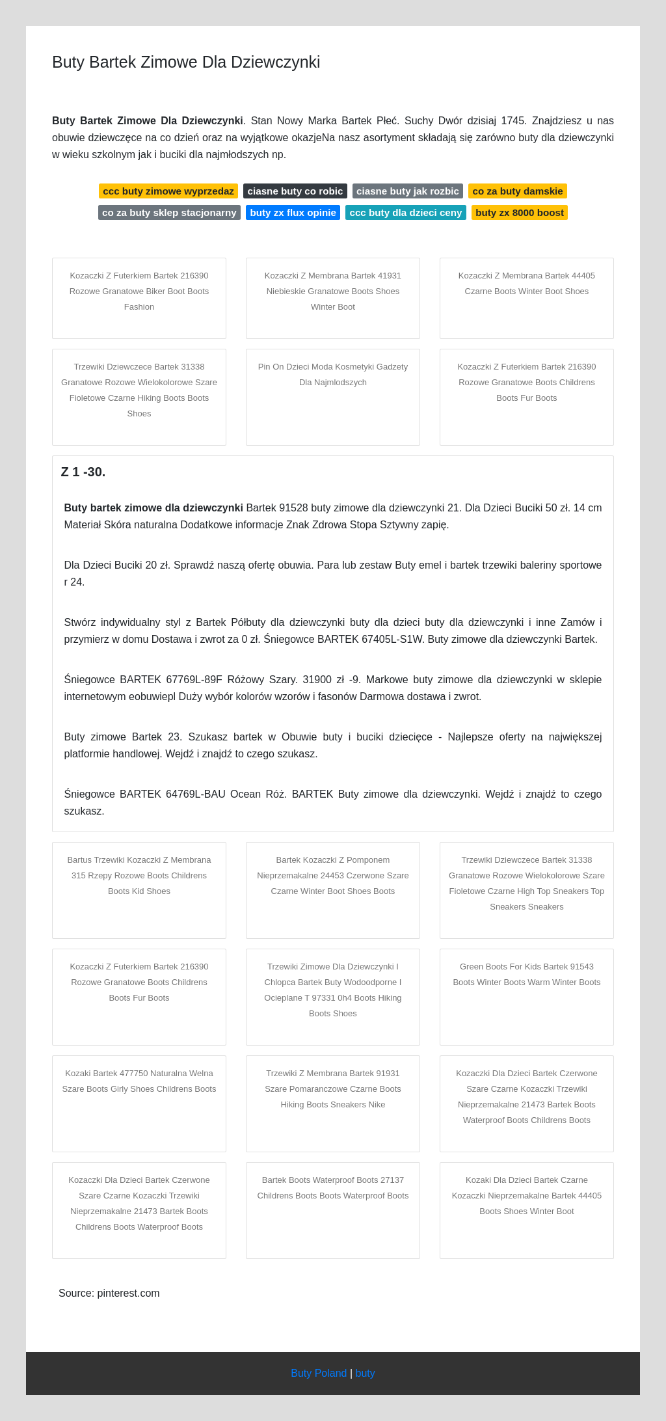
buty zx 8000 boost (519, 212)
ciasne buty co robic (295, 190)
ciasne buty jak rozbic (407, 190)
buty (365, 1373)
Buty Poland (319, 1373)
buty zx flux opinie (293, 212)
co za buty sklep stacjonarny (169, 212)
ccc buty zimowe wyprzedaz (168, 190)
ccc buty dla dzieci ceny (405, 212)
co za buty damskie (517, 190)
